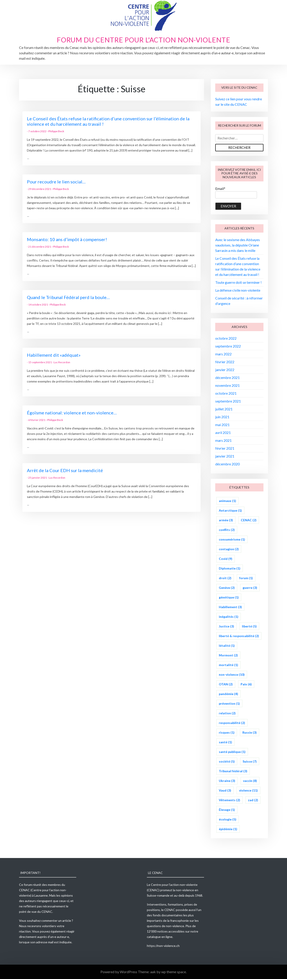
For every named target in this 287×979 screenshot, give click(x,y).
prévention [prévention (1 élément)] (229, 703)
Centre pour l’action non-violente (174, 885)
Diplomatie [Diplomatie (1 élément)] (229, 568)
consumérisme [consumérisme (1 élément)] (232, 539)
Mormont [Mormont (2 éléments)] (228, 655)
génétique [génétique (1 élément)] (229, 597)
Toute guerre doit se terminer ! (238, 282)
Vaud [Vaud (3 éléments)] (225, 790)
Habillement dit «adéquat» (53, 355)
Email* (236, 192)
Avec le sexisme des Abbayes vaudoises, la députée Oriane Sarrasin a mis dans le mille (237, 245)
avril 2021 (223, 432)
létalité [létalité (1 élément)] (227, 645)
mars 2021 (223, 440)
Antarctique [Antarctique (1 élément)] (230, 510)
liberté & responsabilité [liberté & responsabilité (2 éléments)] (239, 636)
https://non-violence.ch (163, 946)
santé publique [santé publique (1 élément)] (232, 752)
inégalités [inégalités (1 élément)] (228, 616)
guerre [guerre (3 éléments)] (250, 588)
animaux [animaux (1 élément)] (227, 501)
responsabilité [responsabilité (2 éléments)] (232, 723)
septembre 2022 (228, 346)
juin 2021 (222, 417)
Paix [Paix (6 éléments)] (246, 684)
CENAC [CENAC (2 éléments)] (249, 520)
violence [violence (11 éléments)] (248, 790)
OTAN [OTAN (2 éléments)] (226, 684)
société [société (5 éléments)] (227, 761)
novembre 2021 (227, 385)
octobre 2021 (226, 393)
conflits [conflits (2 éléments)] (227, 530)
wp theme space (173, 972)
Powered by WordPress (119, 972)
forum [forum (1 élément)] (246, 578)
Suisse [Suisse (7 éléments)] (250, 761)
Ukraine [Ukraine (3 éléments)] (227, 781)
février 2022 (224, 362)
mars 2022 (223, 354)
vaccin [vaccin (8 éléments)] (250, 781)
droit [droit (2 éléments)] (225, 578)
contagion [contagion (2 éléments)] (229, 549)
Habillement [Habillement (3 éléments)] (230, 607)
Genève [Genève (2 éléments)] (227, 588)
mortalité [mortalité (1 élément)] (228, 665)
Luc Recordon (62, 362)
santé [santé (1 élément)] (225, 742)
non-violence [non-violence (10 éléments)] (232, 674)
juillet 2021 (224, 409)
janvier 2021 (224, 456)
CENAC (24, 890)
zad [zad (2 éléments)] (253, 800)
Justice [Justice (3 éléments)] (226, 626)
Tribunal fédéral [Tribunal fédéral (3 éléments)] (233, 771)
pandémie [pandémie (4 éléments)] (228, 694)
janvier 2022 (224, 369)
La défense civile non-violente (237, 290)
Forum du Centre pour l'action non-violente (143, 40)
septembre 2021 (228, 401)
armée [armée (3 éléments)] (226, 520)
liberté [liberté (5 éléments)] (249, 626)
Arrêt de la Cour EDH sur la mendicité (65, 470)
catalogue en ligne (159, 937)
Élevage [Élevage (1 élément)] (227, 810)
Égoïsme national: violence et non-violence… (72, 412)
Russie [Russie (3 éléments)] (249, 732)
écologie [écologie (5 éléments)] (227, 819)
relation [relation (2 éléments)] (227, 713)
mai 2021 (222, 424)
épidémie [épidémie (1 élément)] (228, 829)
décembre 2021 (227, 377)
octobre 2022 (226, 338)
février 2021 (224, 448)
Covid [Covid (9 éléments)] (225, 559)
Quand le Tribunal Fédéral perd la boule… (68, 297)
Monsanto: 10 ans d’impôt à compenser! (67, 239)
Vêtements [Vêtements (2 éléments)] (229, 800)
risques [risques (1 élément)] (227, 732)
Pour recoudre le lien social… (56, 181)
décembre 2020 (227, 464)
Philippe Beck (56, 131)
